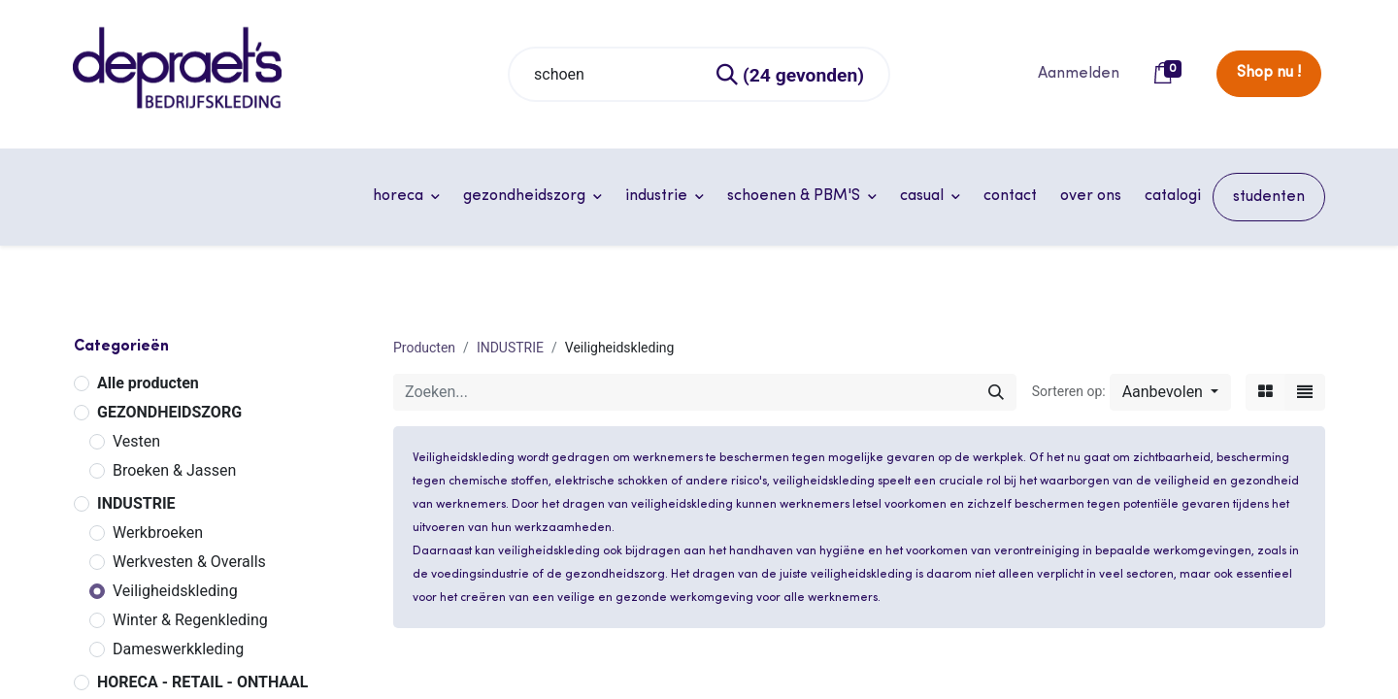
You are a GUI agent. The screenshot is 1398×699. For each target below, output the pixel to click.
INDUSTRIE (136, 503)
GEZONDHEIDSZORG (169, 412)
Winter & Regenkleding (190, 620)
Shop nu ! (1269, 73)
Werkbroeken (158, 532)
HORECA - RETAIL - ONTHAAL (203, 682)
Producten (424, 347)
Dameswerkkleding (178, 649)
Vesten (136, 441)
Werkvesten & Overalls (189, 561)
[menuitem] (1010, 196)
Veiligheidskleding (175, 591)
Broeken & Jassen (174, 470)
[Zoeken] (791, 74)
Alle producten (148, 383)
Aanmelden (1078, 74)
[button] (1170, 392)
